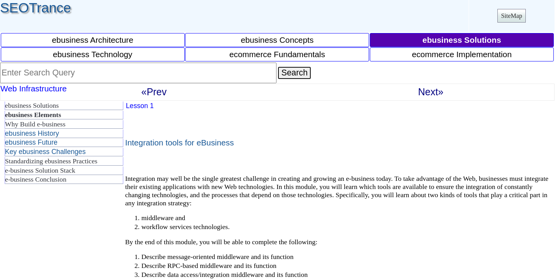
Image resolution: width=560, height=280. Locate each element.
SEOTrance (35, 7)
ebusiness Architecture (92, 39)
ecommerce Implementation (462, 54)
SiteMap (511, 15)
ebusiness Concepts (277, 39)
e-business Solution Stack (40, 170)
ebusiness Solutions (32, 105)
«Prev (153, 91)
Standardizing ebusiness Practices (51, 161)
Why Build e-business (35, 124)
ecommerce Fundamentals (277, 54)
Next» (430, 91)
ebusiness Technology (92, 54)
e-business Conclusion (35, 179)
